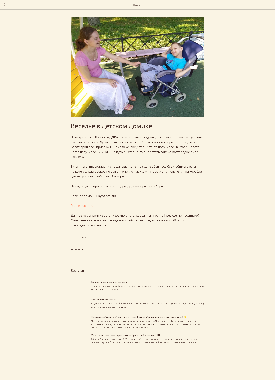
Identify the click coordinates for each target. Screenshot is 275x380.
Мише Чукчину (82, 205)
